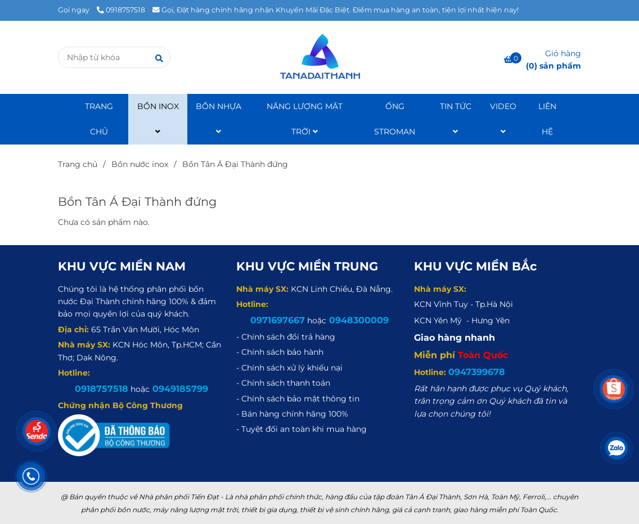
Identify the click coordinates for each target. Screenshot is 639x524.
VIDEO (503, 118)
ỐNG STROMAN (394, 119)
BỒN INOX (158, 118)
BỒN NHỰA (218, 118)
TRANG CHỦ (99, 119)
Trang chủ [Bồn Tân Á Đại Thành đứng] (77, 164)
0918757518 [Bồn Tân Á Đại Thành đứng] (121, 10)
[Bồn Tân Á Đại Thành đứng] (319, 57)
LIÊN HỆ (547, 119)
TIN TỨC (455, 118)
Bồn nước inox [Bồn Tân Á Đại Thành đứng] (139, 164)
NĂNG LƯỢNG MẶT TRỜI (305, 119)
